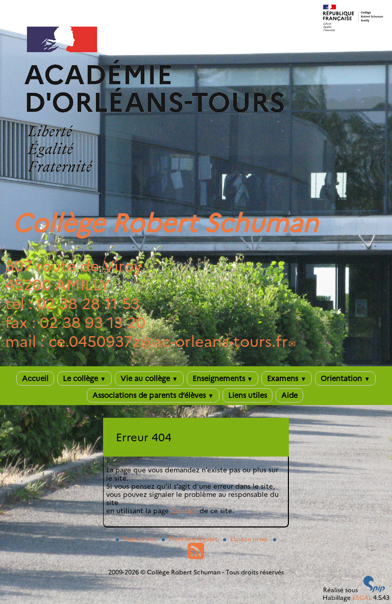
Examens (286, 378)
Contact (184, 511)
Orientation (345, 378)
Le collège (84, 378)
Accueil (35, 378)
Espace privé (246, 539)
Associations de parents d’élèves (153, 395)
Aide (289, 395)
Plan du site (137, 539)
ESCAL (362, 597)
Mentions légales (190, 539)
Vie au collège (149, 378)
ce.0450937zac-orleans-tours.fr (168, 341)
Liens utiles (247, 395)
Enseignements (222, 378)
